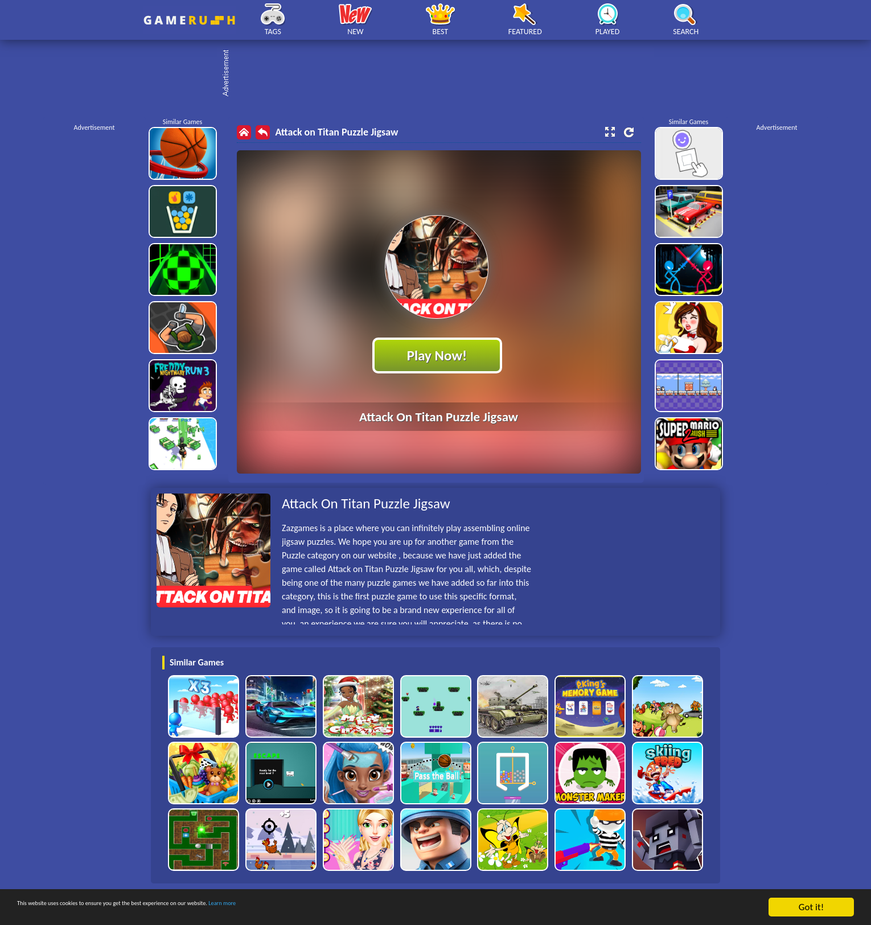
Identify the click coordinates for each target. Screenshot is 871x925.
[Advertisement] (441, 74)
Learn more (355, 908)
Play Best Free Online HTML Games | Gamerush (189, 20)
